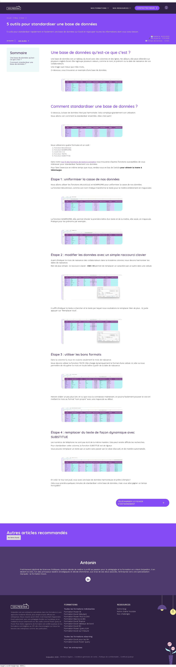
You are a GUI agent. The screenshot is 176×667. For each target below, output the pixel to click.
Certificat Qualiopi (126, 657)
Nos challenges (123, 614)
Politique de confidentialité (109, 657)
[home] (14, 8)
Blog (16, 18)
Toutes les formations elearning (78, 637)
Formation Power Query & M (76, 628)
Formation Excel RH (72, 626)
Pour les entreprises (73, 647)
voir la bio (22, 41)
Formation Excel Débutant (75, 614)
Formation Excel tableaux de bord (78, 624)
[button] (100, 8)
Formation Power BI (72, 612)
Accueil (9, 18)
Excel (22, 18)
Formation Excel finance (74, 621)
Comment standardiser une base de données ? (21, 63)
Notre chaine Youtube (126, 611)
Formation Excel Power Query (77, 642)
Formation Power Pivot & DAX (77, 617)
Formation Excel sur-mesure (76, 631)
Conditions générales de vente (86, 657)
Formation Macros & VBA (74, 619)
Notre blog (121, 609)
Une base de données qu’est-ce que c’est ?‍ (22, 59)
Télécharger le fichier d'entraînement (131, 502)
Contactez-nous (146, 8)
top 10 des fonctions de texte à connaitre (78, 162)
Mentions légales (66, 657)
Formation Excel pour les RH (76, 639)
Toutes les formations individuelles (79, 609)
